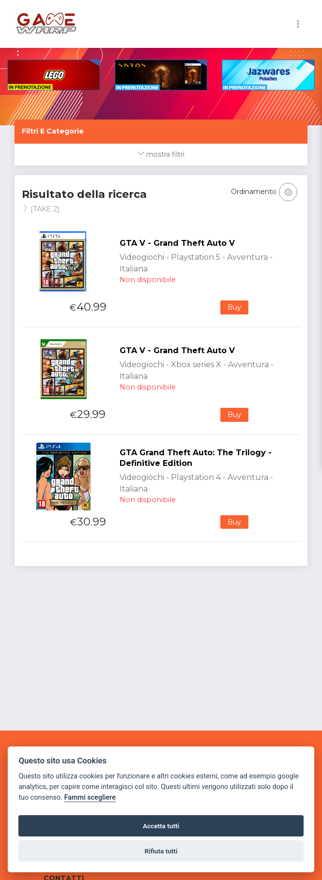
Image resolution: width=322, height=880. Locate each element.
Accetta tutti (161, 826)
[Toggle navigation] (298, 23)
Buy (234, 307)
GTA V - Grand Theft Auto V (177, 243)
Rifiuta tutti (161, 851)
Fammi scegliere (90, 797)
